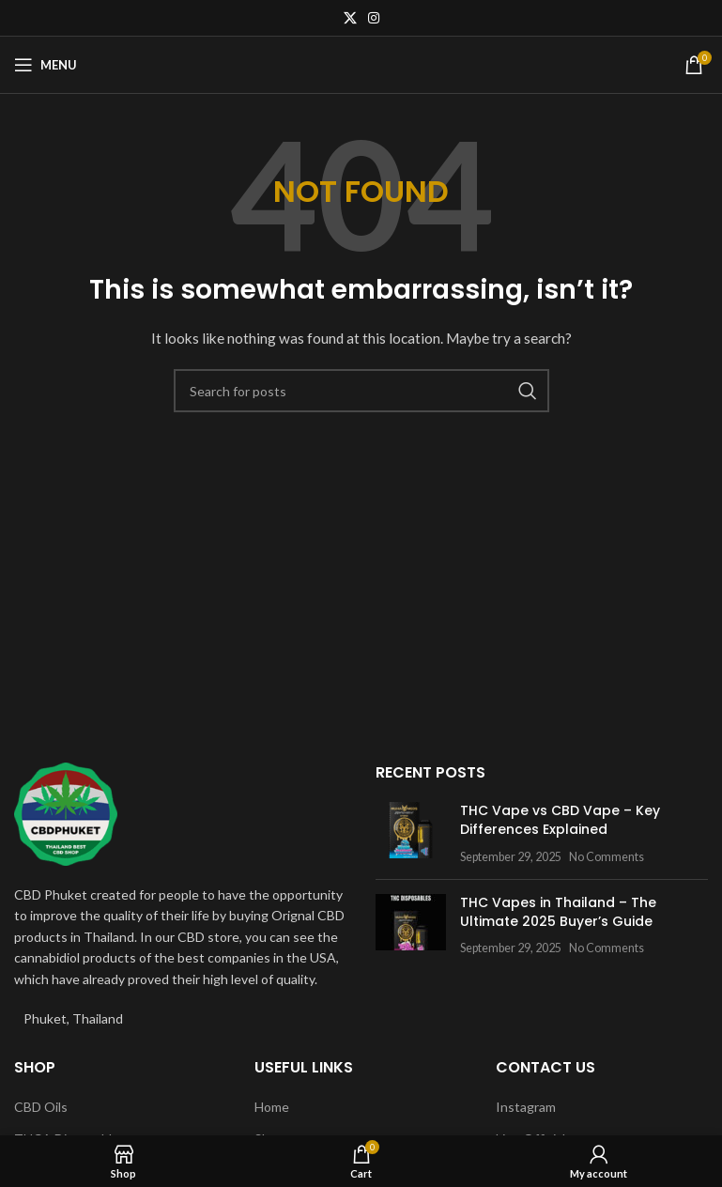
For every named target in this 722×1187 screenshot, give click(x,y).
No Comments (606, 857)
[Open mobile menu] (45, 65)
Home (271, 1107)
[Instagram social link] (373, 18)
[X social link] (350, 18)
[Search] (361, 390)
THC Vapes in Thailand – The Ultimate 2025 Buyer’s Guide (558, 912)
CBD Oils (41, 1107)
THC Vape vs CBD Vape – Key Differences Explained (560, 820)
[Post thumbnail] (411, 833)
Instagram (526, 1107)
